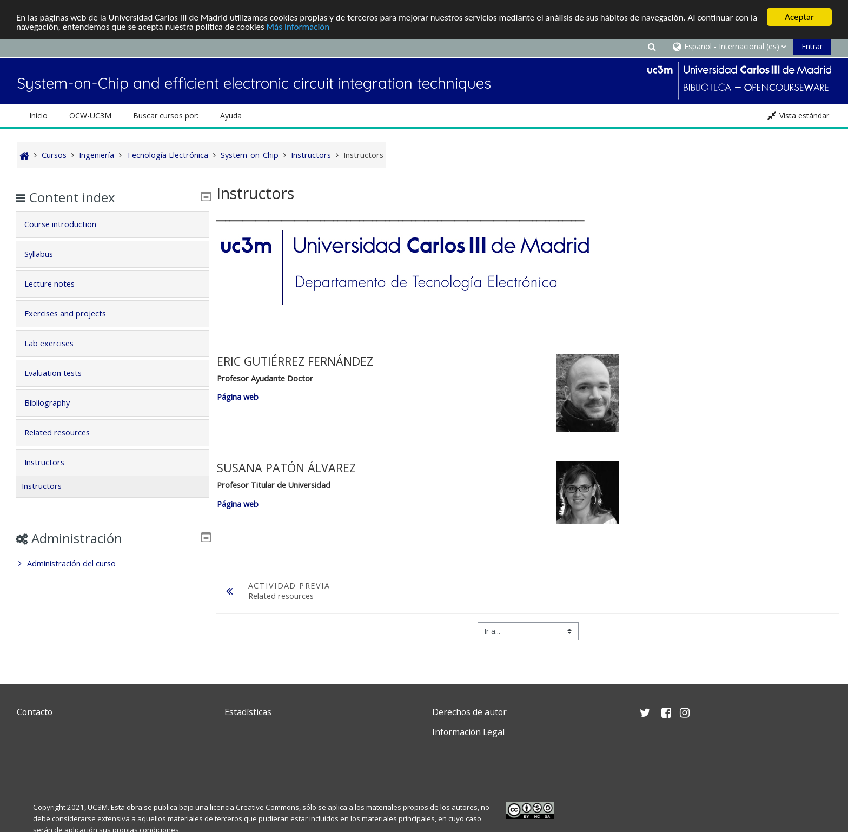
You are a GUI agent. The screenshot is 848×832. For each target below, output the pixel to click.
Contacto (34, 712)
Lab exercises (56, 343)
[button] (651, 46)
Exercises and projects (73, 313)
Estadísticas (247, 712)
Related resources (64, 432)
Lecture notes (57, 284)
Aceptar (799, 17)
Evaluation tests (60, 373)
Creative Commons (267, 807)
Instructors (52, 462)
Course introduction (68, 224)
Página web (238, 397)
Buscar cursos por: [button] (165, 115)
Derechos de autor (469, 712)
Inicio (38, 115)
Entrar (812, 46)
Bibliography (54, 403)
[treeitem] (112, 563)
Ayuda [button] (231, 115)
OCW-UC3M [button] (90, 115)
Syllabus (46, 254)
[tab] (112, 224)
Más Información (298, 26)
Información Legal (468, 732)
